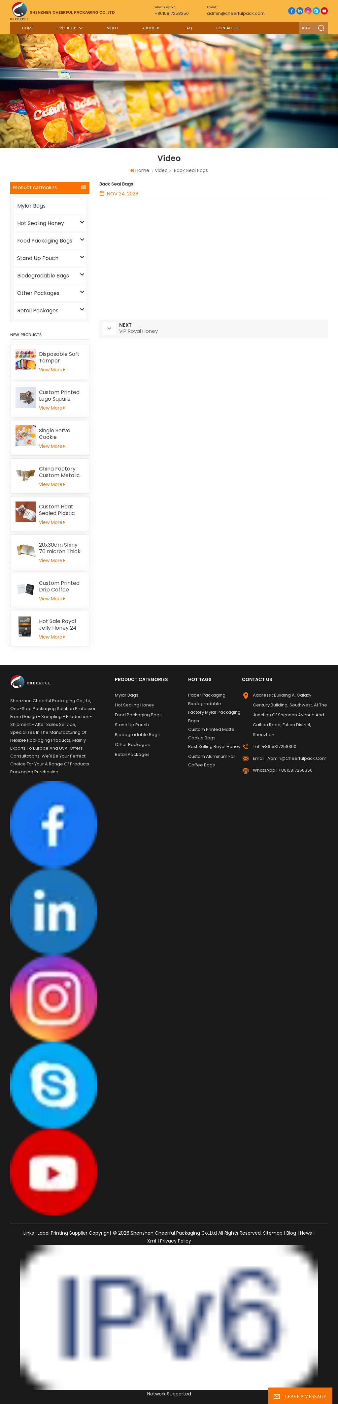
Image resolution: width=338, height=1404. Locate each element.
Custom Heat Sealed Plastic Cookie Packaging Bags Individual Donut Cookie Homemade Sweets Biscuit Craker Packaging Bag (59, 510)
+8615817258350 (171, 10)
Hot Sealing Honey (40, 223)
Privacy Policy (175, 1241)
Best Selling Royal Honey (214, 746)
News (306, 1233)
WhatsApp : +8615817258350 (283, 770)
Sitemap (273, 1233)
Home (27, 28)
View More (52, 369)
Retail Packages (37, 310)
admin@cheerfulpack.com (236, 10)
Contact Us (228, 28)
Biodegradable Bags (43, 275)
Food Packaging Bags (44, 240)
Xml (151, 1241)
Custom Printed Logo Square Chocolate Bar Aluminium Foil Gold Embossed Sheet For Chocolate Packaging (59, 395)
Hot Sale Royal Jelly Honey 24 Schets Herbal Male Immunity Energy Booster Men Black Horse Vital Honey (60, 624)
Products (67, 28)
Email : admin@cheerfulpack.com (289, 758)
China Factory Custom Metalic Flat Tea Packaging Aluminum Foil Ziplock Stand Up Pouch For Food (61, 472)
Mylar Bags (31, 206)
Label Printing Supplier (62, 1233)
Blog (291, 1233)
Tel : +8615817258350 (274, 746)
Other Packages (38, 293)
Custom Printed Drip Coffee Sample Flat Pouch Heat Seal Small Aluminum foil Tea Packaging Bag (60, 586)
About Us (151, 28)
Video (112, 28)
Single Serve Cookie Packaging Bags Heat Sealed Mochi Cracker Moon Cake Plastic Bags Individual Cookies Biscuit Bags (59, 434)
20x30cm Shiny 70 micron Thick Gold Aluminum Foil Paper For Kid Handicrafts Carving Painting (61, 548)
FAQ (188, 28)
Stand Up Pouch (37, 258)
